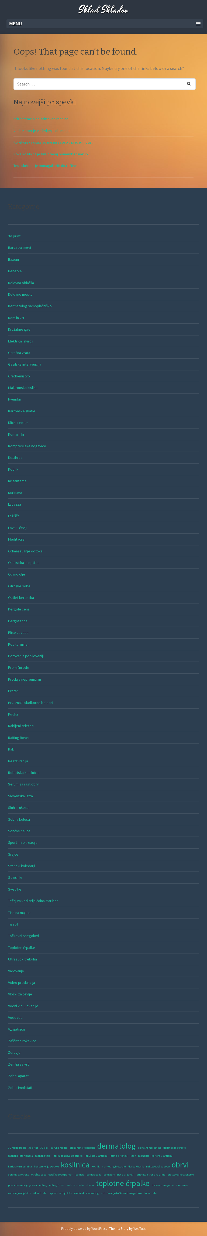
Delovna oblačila (21, 282)
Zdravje (14, 1052)
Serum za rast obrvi (24, 784)
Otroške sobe (19, 586)
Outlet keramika (21, 597)
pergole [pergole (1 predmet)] (79, 1174)
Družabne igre (19, 329)
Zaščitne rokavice (22, 1040)
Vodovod (15, 1017)
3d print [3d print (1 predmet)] (33, 1147)
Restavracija (18, 761)
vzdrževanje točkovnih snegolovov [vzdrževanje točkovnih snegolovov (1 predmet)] (121, 1193)
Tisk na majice (19, 912)
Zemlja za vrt (18, 1064)
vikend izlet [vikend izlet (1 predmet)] (40, 1193)
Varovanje (16, 971)
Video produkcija (21, 982)
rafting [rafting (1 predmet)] (43, 1185)
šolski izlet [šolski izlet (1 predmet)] (150, 1193)
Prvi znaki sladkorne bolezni (30, 702)
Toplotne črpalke (21, 947)
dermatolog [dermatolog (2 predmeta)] (116, 1146)
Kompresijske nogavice (27, 446)
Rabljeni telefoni (21, 725)
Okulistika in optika (23, 562)
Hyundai (14, 399)
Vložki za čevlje (20, 994)
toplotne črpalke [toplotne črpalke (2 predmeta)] (123, 1183)
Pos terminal (18, 644)
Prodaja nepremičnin (24, 679)
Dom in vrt (16, 317)
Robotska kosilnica (23, 772)
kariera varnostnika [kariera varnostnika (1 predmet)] (20, 1166)
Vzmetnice (16, 1029)
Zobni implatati (20, 1087)
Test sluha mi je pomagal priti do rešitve (45, 165)
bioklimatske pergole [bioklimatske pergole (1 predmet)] (82, 1147)
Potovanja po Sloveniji (26, 655)
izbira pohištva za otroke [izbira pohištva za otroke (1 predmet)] (67, 1156)
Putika (13, 714)
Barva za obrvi (19, 247)
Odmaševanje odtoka (25, 551)
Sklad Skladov (103, 10)
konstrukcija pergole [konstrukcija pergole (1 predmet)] (46, 1166)
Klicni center (18, 422)
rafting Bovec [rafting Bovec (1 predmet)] (56, 1185)
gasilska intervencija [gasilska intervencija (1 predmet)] (20, 1156)
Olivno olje (16, 574)
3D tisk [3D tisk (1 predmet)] (44, 1147)
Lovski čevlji (17, 527)
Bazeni (13, 259)
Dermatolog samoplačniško (30, 305)
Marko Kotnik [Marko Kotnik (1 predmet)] (136, 1166)
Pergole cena (19, 609)
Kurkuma (15, 492)
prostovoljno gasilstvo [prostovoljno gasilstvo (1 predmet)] (180, 1174)
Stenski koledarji (21, 865)
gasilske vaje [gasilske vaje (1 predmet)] (42, 1156)
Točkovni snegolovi (23, 935)
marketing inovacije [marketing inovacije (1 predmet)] (114, 1166)
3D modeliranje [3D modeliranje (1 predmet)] (17, 1147)
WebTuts (139, 1228)
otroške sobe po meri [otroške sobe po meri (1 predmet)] (61, 1174)
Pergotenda (17, 621)
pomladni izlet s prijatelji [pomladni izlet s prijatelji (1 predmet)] (119, 1174)
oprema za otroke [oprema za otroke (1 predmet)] (18, 1174)
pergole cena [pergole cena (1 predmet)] (94, 1174)
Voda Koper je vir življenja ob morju (41, 130)
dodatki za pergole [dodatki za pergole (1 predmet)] (174, 1147)
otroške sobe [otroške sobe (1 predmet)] (38, 1174)
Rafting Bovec (19, 737)
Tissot (13, 924)
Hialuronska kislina (22, 387)
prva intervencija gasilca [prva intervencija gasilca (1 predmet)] (22, 1185)
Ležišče (14, 515)
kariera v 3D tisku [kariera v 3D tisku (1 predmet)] (161, 1156)
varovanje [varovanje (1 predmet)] (182, 1185)
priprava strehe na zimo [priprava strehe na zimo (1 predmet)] (150, 1174)
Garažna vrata (19, 352)
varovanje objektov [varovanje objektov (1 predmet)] (19, 1193)
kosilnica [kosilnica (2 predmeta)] (75, 1165)
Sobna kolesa (19, 819)
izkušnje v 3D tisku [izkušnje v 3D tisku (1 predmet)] (96, 1156)
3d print (14, 236)
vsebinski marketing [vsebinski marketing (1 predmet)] (86, 1193)
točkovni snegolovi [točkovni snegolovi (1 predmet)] (163, 1185)
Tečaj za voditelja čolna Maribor (33, 900)
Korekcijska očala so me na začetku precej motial (52, 142)
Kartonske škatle (21, 411)
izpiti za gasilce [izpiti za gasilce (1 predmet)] (139, 1156)
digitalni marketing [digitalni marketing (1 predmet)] (149, 1147)
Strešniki (15, 877)
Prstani (13, 690)
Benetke (15, 271)
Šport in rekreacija (22, 842)
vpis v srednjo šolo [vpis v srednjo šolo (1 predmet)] (60, 1193)
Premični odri (18, 667)
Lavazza (14, 504)
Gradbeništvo (19, 376)
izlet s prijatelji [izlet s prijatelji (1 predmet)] (119, 1156)
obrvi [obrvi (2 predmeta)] (180, 1165)
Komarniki (16, 434)
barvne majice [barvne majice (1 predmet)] (59, 1147)
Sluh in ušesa (18, 807)
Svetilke (14, 889)
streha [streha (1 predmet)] (90, 1185)
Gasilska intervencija (24, 364)
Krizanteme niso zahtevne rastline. (41, 118)
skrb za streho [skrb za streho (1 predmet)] (75, 1185)
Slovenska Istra (20, 796)
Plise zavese (18, 632)
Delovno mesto (20, 294)
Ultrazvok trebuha (22, 959)
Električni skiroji (20, 341)
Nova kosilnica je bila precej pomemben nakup (50, 154)
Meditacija (16, 539)
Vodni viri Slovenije (23, 1005)
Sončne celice (19, 830)
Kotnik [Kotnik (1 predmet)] (96, 1166)
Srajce (13, 854)
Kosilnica (15, 457)
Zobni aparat (18, 1075)
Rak (11, 749)
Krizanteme (17, 480)
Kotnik (13, 469)
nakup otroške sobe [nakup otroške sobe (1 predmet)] (158, 1166)
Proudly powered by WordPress (84, 1228)
